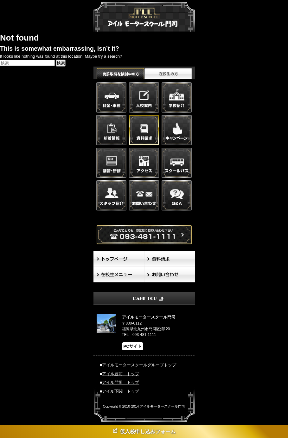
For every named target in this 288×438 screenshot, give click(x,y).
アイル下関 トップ (120, 391)
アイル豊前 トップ (120, 373)
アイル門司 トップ (120, 382)
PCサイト (133, 346)
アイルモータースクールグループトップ (139, 365)
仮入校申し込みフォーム (143, 431)
